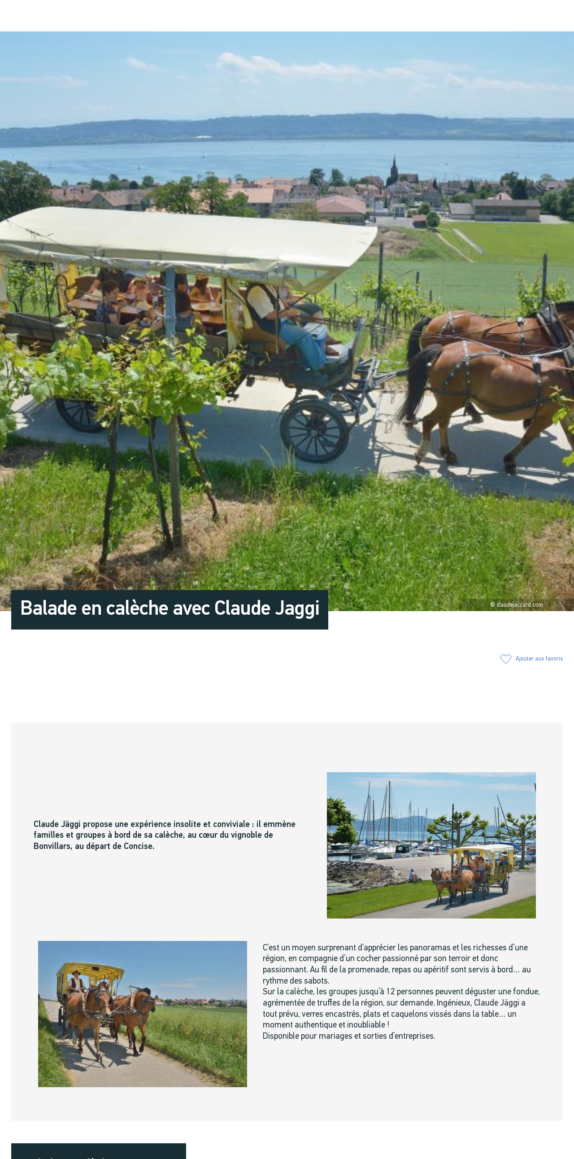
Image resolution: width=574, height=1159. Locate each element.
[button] (462, 16)
